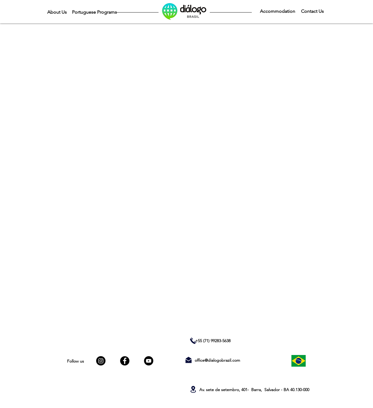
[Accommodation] (277, 11)
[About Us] (57, 12)
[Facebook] (124, 360)
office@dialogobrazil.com (217, 360)
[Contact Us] (312, 11)
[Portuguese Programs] (94, 12)
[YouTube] (148, 360)
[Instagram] (100, 360)
